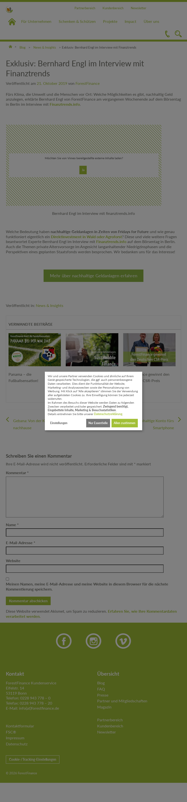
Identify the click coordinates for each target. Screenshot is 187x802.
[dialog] (93, 401)
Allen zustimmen (124, 423)
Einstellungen (58, 423)
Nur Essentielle (98, 423)
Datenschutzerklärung (108, 414)
